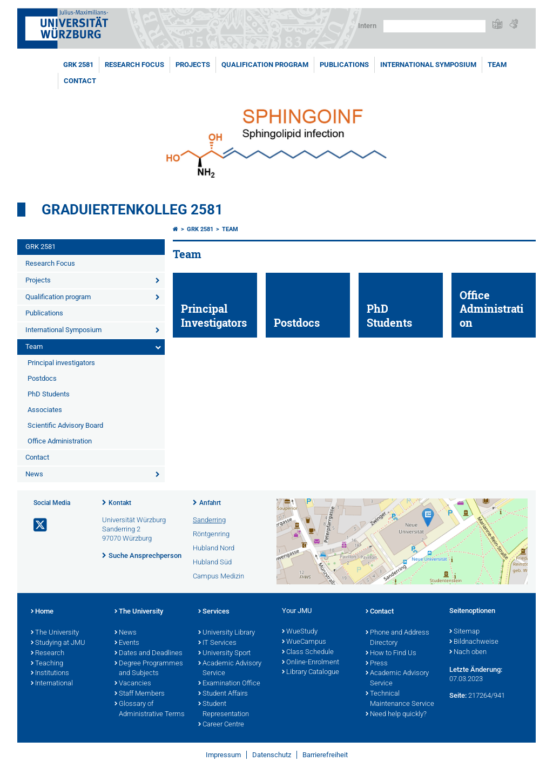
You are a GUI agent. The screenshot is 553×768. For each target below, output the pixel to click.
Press (377, 664)
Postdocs (42, 378)
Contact (80, 81)
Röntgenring (211, 534)
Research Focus (134, 64)
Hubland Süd (212, 562)
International (52, 684)
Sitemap (464, 632)
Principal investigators (61, 363)
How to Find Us (391, 653)
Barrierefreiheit (325, 755)
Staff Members (139, 694)
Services (214, 612)
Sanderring (209, 520)
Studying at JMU (58, 643)
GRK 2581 (78, 64)
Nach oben (468, 652)
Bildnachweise (473, 642)
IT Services (217, 643)
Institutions (50, 673)
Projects (193, 64)
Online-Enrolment (310, 663)
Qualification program (264, 64)
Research (47, 653)
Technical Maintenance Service (400, 699)
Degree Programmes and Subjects (148, 669)
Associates (45, 410)
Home (42, 612)
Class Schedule (308, 652)
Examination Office (229, 684)
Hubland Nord (213, 548)
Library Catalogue (310, 672)
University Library (226, 633)
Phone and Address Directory (397, 638)
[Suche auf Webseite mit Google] (434, 26)
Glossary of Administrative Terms (149, 709)
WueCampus (304, 642)
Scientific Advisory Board (65, 425)
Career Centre (221, 725)
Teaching (47, 664)
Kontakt (120, 503)
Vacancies (132, 684)
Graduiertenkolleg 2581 (132, 209)
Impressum (223, 755)
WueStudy (300, 632)
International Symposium (428, 64)
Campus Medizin (218, 576)
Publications (344, 64)
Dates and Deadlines (148, 653)
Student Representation (223, 709)
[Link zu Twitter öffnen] (41, 525)
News (34, 474)
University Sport (224, 653)
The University (55, 633)
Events (126, 643)
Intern (367, 26)
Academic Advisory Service (229, 669)
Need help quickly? (396, 714)
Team (497, 64)
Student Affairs (223, 694)
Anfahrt (210, 503)
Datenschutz (271, 755)
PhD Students (49, 394)
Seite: (458, 695)
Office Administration (60, 441)
